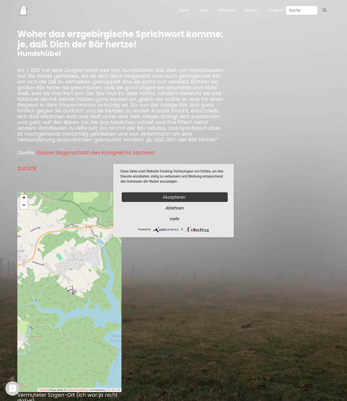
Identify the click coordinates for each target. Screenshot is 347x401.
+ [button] (24, 198)
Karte (184, 10)
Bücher (251, 10)
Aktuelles (226, 10)
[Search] (302, 10)
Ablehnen (175, 207)
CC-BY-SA (113, 390)
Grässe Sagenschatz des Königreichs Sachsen (95, 153)
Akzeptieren (175, 196)
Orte (203, 10)
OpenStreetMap (77, 390)
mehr (175, 218)
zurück (27, 168)
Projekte (276, 10)
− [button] (24, 205)
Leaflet (43, 390)
